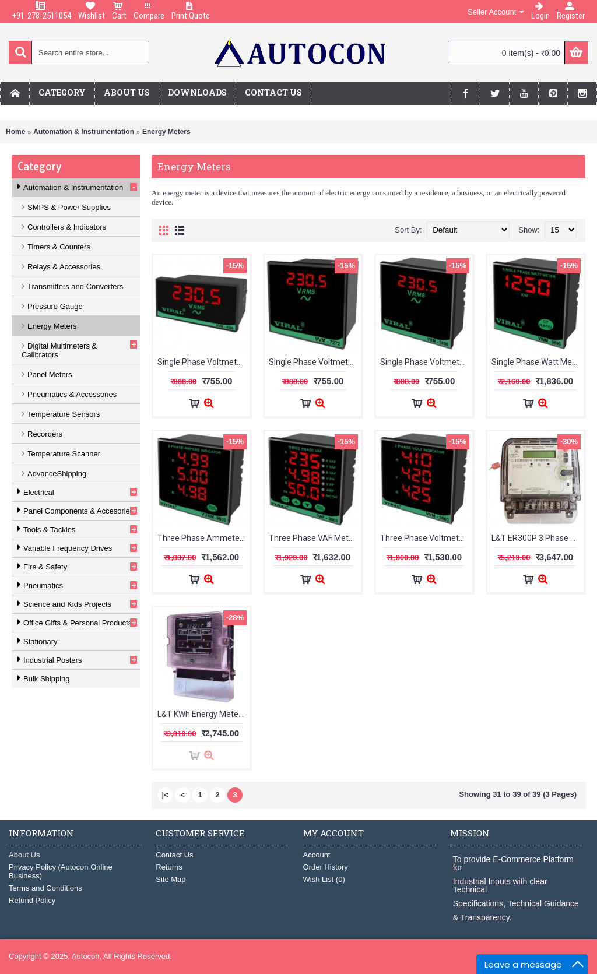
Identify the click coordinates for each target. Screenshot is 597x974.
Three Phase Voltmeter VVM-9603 (426, 538)
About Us (24, 854)
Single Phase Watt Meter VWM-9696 (537, 362)
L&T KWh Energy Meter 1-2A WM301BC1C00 (203, 714)
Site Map (170, 879)
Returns (169, 867)
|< (164, 794)
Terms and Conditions (45, 888)
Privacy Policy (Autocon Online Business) (61, 871)
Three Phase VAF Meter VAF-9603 (315, 538)
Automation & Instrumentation (83, 132)
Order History (325, 867)
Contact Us (174, 854)
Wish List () (324, 879)
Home (15, 132)
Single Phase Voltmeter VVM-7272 (315, 362)
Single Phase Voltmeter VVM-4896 (203, 362)
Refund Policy (32, 900)
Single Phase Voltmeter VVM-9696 (426, 362)
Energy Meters (166, 132)
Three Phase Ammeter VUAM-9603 (203, 538)
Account (317, 854)
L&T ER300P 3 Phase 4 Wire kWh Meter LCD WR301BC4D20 (537, 538)
